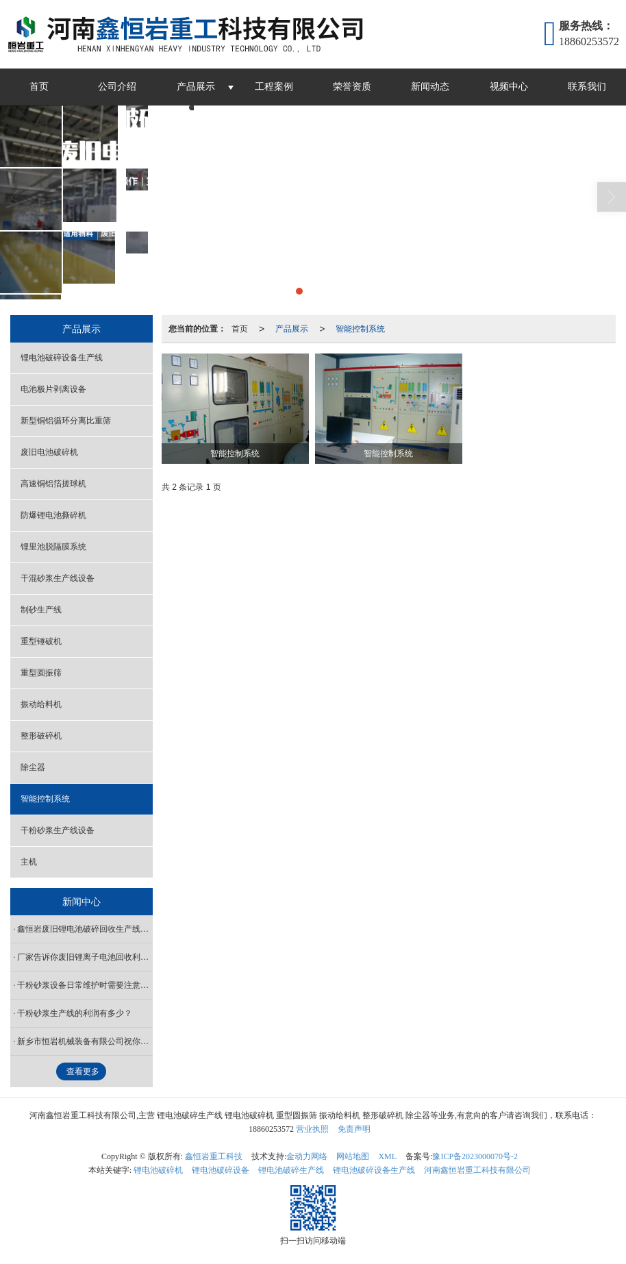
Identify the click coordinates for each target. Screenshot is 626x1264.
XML (387, 1156)
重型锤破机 (41, 641)
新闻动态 (430, 87)
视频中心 (509, 87)
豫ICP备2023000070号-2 (475, 1156)
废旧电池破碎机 (49, 452)
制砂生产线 (41, 610)
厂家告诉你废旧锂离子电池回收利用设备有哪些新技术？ (85, 957)
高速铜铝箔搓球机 (53, 483)
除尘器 (33, 767)
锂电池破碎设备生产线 (62, 357)
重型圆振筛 (41, 673)
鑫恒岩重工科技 (213, 1156)
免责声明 (354, 1129)
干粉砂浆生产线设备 (58, 830)
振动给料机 (41, 704)
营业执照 (312, 1129)
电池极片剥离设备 (53, 389)
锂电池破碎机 (158, 1170)
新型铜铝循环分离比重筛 (66, 420)
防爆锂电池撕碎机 (53, 515)
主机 (29, 862)
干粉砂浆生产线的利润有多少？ (74, 1013)
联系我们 (587, 87)
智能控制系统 (360, 329)
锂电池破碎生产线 (291, 1170)
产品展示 (196, 87)
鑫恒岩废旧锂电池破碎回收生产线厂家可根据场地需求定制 (85, 929)
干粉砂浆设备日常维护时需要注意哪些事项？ (85, 985)
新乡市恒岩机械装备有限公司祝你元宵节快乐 (85, 1041)
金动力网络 (306, 1156)
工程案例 (274, 87)
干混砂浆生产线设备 (58, 578)
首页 (39, 87)
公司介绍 (117, 87)
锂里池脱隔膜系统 (53, 547)
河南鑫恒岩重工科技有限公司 (477, 1170)
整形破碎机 (41, 736)
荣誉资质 (352, 87)
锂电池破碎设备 (220, 1170)
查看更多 (82, 1071)
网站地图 (352, 1156)
